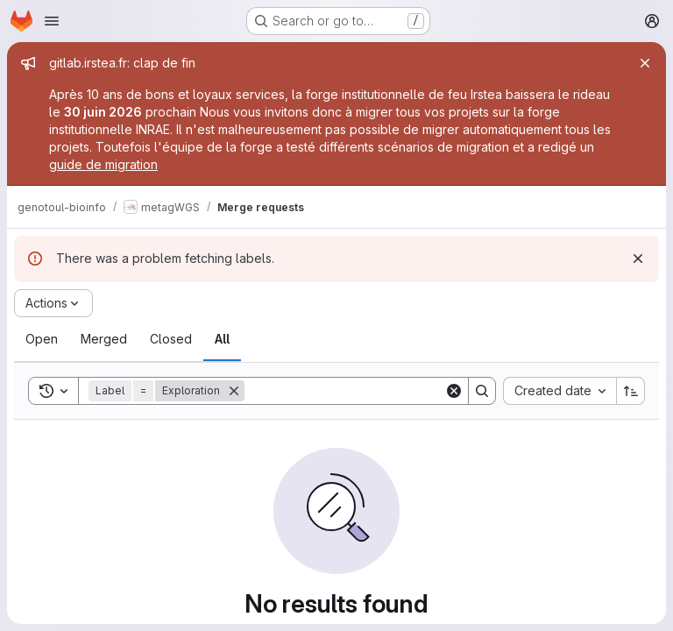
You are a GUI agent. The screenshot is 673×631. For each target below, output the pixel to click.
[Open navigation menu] (52, 21)
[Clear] (453, 390)
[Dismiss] (637, 258)
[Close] (644, 63)
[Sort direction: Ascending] (631, 391)
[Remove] (233, 390)
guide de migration (103, 164)
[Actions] (53, 303)
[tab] (41, 339)
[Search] (353, 390)
